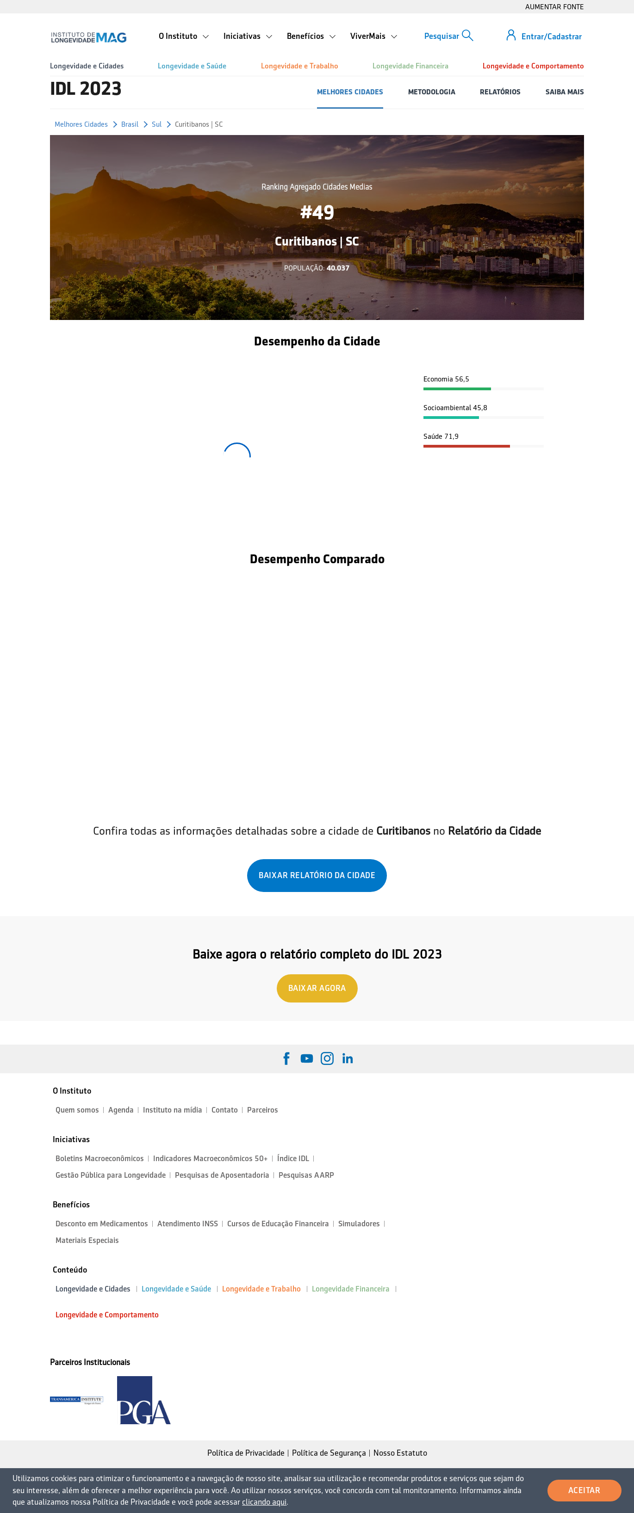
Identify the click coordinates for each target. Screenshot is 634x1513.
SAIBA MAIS (565, 92)
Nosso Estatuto (400, 1453)
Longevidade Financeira (410, 66)
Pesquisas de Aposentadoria (222, 1175)
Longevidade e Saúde (192, 66)
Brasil (129, 124)
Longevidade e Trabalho (299, 66)
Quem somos (77, 1110)
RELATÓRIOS (500, 92)
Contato (224, 1110)
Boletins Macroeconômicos (100, 1158)
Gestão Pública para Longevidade (111, 1175)
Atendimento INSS (187, 1223)
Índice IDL (293, 1158)
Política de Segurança (329, 1453)
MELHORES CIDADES (350, 92)
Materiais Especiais (87, 1240)
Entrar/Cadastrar (552, 36)
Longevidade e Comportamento (533, 66)
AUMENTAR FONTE (554, 7)
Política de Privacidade (246, 1453)
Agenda (121, 1110)
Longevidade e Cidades (87, 66)
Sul (157, 124)
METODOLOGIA (431, 92)
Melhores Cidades (81, 124)
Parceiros (262, 1110)
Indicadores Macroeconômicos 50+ (210, 1158)
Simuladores (359, 1223)
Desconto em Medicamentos (102, 1223)
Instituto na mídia (172, 1110)
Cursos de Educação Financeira (278, 1223)
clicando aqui (264, 1502)
